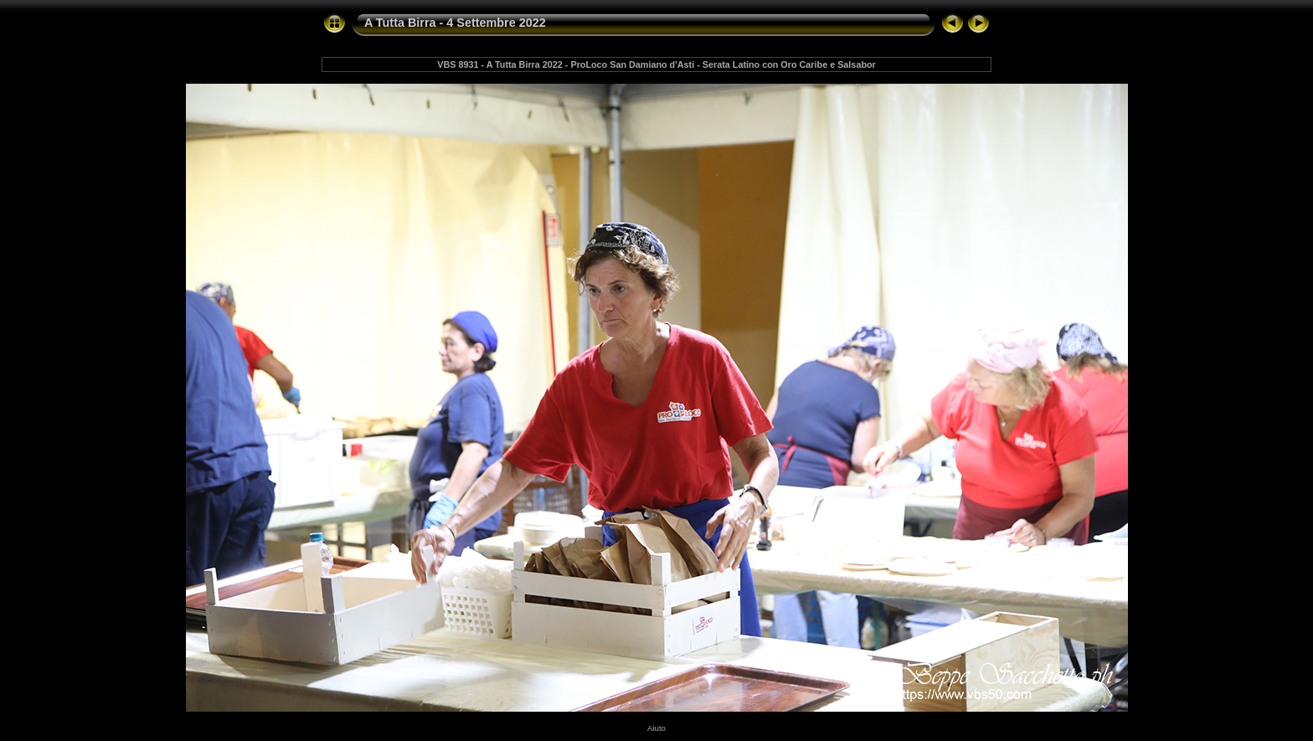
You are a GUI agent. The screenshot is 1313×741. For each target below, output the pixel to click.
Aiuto (656, 728)
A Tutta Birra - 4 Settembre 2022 (455, 22)
